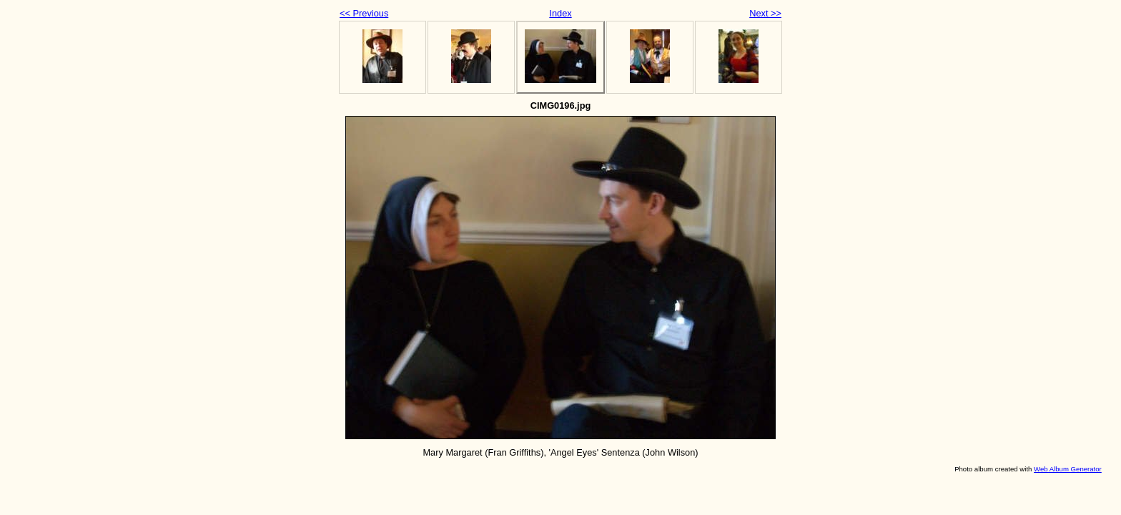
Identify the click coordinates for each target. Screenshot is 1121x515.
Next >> (765, 13)
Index (560, 13)
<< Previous (364, 13)
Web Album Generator (1068, 469)
